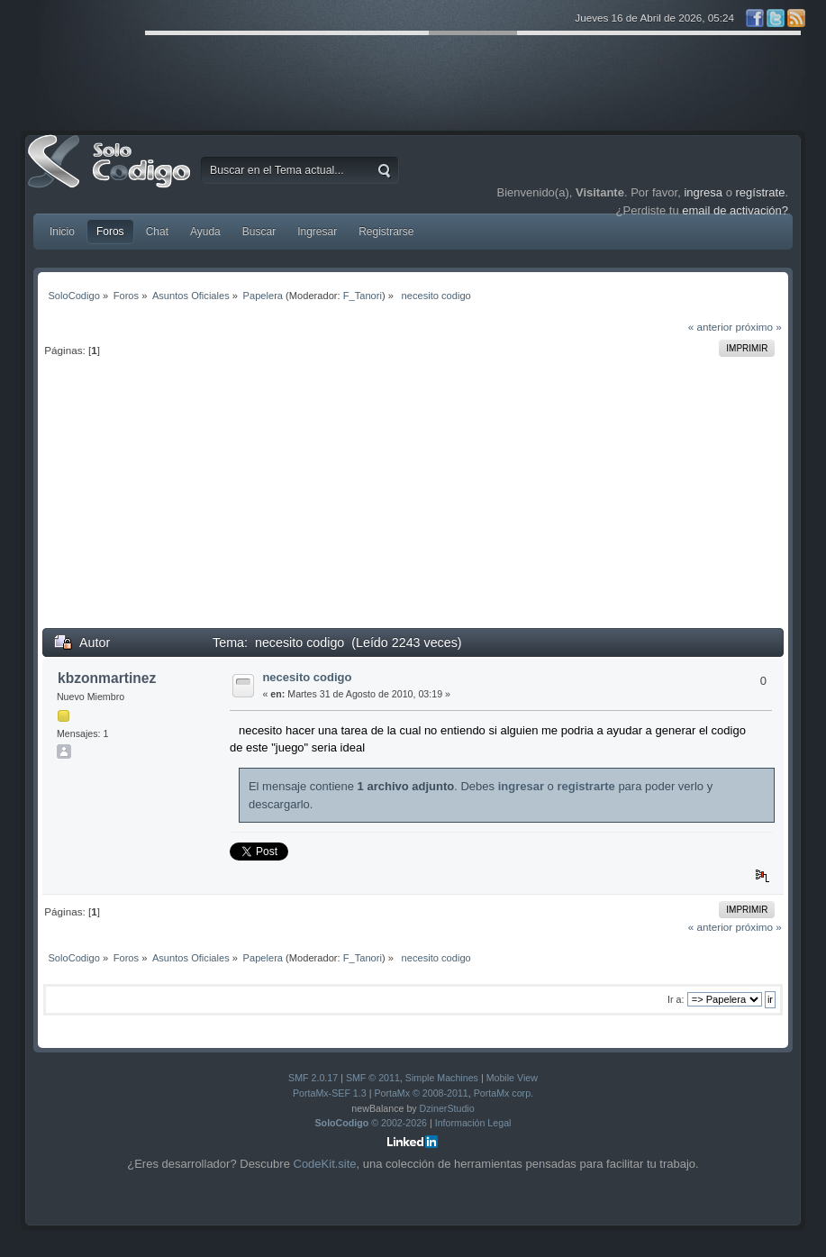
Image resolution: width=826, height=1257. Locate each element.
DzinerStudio (447, 1108)
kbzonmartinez (107, 678)
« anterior (710, 326)
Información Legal (473, 1122)
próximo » (758, 326)
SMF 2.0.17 (313, 1077)
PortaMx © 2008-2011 (420, 1093)
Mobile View (512, 1077)
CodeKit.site (325, 1163)
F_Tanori (362, 295)
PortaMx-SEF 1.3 (330, 1093)
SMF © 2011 (373, 1077)
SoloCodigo (111, 174)
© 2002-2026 (371, 1122)
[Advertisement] (413, 501)
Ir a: (675, 999)
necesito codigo (306, 677)
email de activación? (735, 210)
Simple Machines (441, 1077)
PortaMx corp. (503, 1093)
